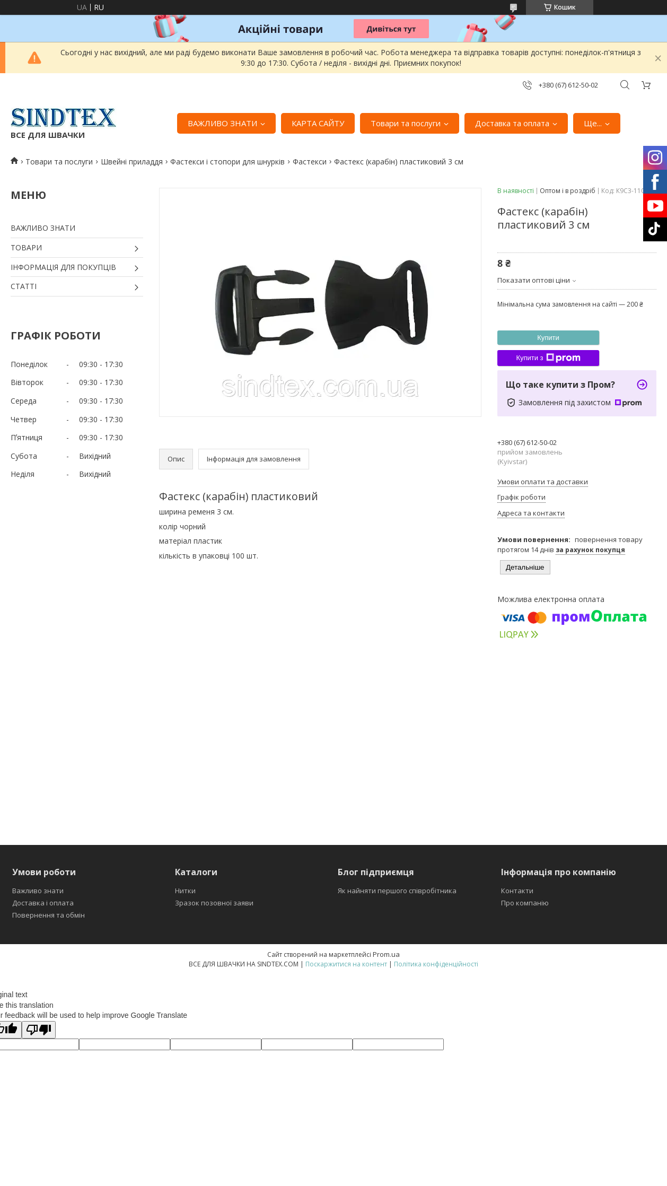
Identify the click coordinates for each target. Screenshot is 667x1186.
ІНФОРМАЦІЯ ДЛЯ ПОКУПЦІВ (63, 267)
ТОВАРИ (26, 247)
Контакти (517, 890)
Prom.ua (386, 954)
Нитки (185, 890)
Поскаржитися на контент (346, 964)
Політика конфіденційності (436, 964)
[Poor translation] (39, 1030)
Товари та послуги (406, 123)
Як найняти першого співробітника (397, 890)
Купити (548, 338)
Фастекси (310, 161)
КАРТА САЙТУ (318, 123)
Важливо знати (38, 890)
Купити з (548, 358)
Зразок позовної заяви (214, 903)
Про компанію (525, 903)
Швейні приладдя (132, 161)
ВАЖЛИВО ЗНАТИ (222, 123)
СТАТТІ (24, 286)
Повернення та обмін (48, 915)
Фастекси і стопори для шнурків (227, 161)
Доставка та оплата (512, 123)
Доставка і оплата (43, 903)
